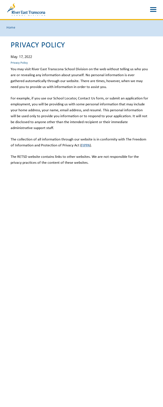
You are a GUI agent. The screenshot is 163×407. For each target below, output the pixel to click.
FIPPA (85, 145)
